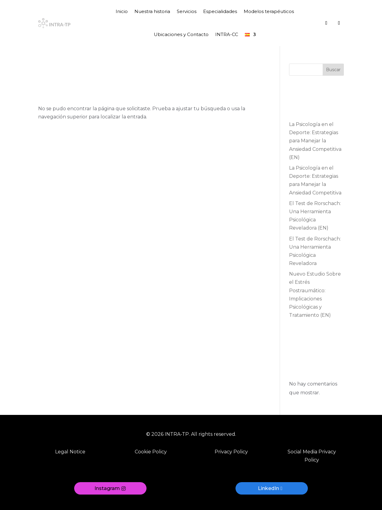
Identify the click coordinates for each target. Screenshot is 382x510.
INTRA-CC (226, 34)
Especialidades (220, 11)
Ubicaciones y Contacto (181, 34)
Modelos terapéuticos (269, 11)
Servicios (186, 11)
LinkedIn (268, 488)
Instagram (107, 488)
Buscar (333, 69)
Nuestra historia (152, 11)
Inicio (122, 11)
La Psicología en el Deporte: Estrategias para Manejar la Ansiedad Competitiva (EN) (315, 140)
